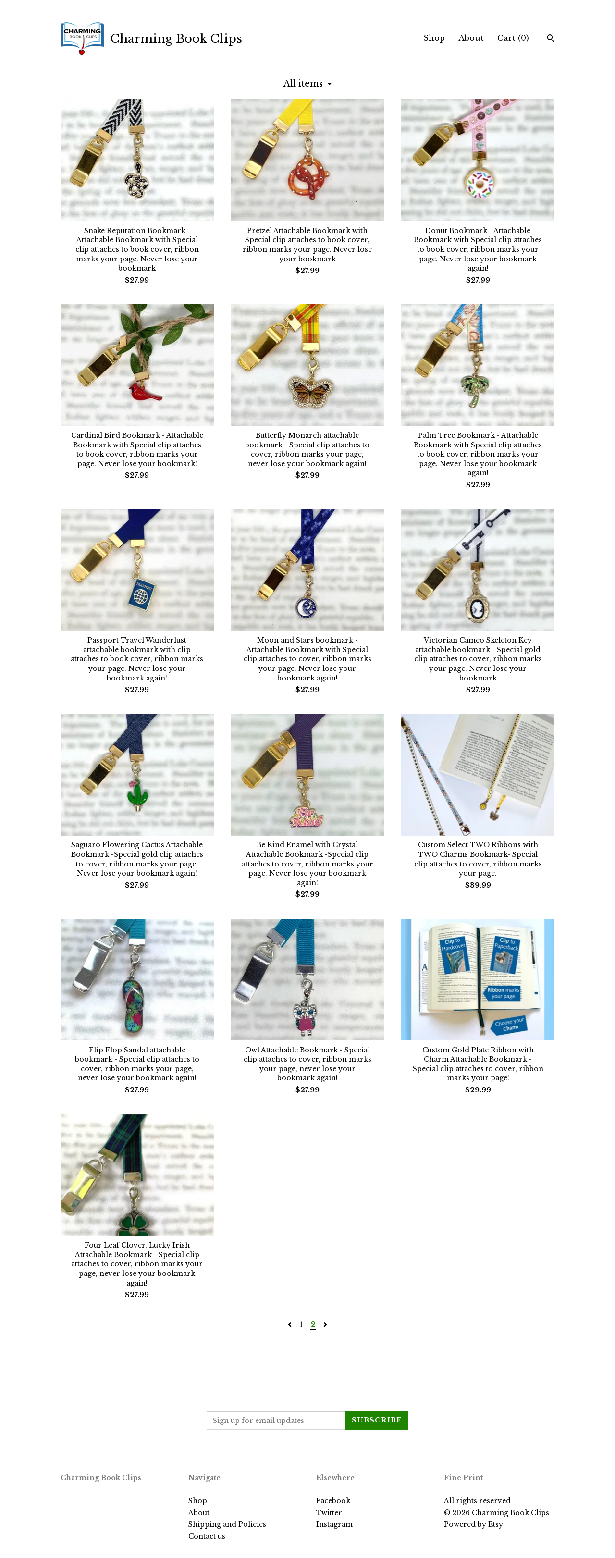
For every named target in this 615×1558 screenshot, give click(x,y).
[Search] (550, 39)
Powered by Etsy (473, 1524)
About (471, 38)
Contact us (206, 1536)
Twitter (329, 1513)
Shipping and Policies (227, 1524)
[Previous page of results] (291, 1324)
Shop (434, 38)
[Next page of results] (325, 1324)
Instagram (334, 1524)
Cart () (513, 38)
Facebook (333, 1500)
